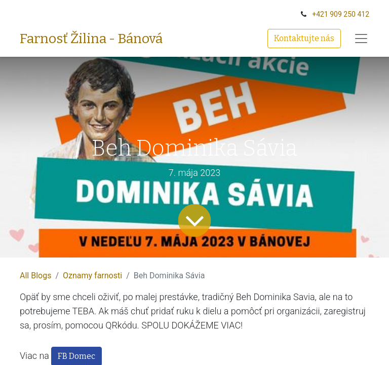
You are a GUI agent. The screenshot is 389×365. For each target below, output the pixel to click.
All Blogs (35, 275)
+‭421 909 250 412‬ (340, 14)
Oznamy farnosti (92, 275)
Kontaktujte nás (304, 38)
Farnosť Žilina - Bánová (91, 38)
